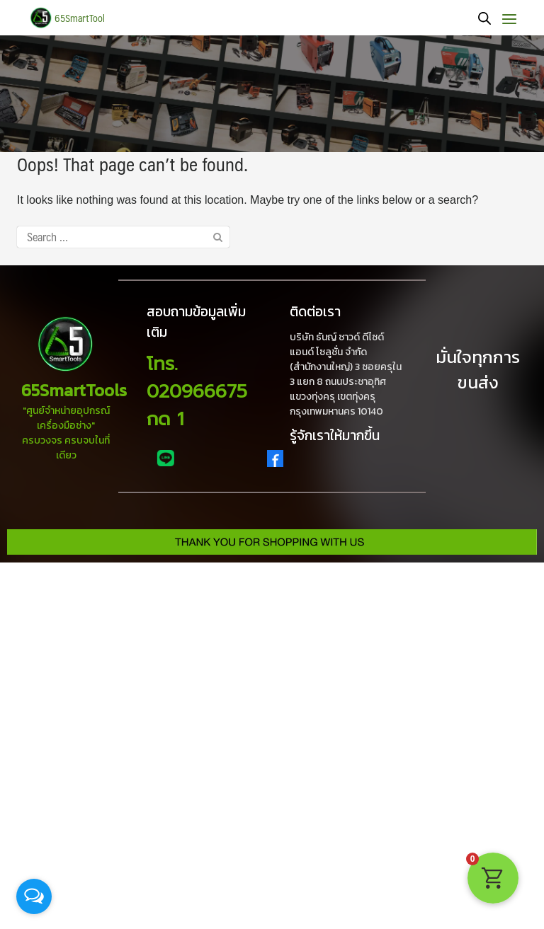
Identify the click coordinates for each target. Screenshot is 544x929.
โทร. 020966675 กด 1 (197, 391)
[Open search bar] (484, 18)
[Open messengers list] (34, 896)
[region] (272, 93)
